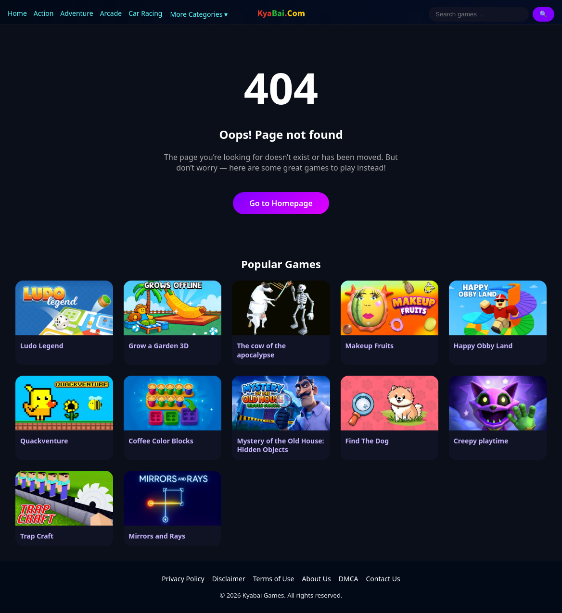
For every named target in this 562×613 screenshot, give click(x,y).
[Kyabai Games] (281, 14)
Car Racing (145, 13)
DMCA (348, 578)
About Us (316, 578)
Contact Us (383, 578)
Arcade (111, 13)
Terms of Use (273, 578)
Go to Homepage (281, 203)
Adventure (76, 13)
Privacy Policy (183, 578)
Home (17, 13)
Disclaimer (228, 578)
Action (43, 13)
